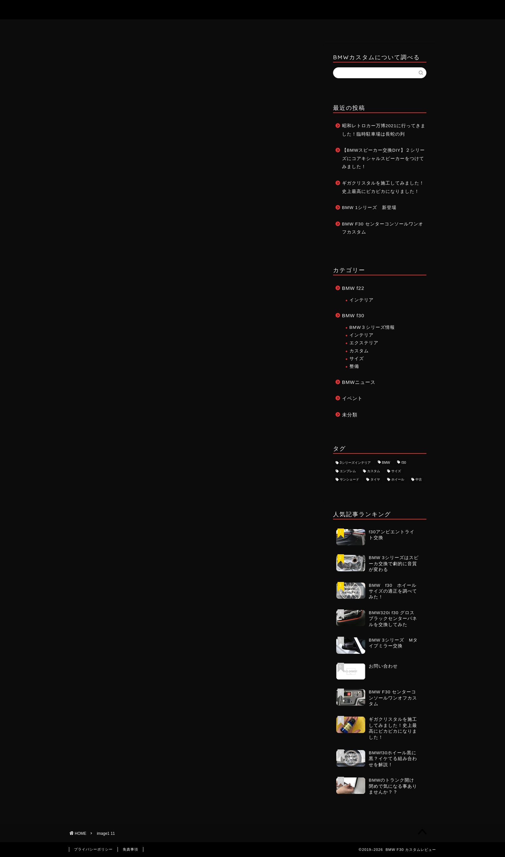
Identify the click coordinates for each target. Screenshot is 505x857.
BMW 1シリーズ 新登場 (369, 207)
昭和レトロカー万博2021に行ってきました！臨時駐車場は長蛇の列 (383, 130)
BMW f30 (353, 315)
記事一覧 (299, 27)
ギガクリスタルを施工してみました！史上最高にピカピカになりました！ (383, 187)
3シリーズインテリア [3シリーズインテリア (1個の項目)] (355, 462)
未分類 (349, 414)
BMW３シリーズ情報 (372, 327)
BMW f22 (353, 288)
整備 (354, 366)
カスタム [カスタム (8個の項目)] (373, 471)
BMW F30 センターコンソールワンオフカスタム (382, 228)
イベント (352, 398)
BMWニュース (359, 382)
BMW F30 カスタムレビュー (252, 9)
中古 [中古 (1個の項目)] (418, 479)
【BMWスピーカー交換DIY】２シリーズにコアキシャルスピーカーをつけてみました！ (383, 158)
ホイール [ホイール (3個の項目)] (397, 479)
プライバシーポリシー (93, 849)
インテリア (361, 300)
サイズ (356, 358)
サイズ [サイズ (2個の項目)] (396, 471)
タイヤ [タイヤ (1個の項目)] (375, 479)
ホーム (207, 27)
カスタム (359, 350)
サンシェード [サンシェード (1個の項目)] (349, 479)
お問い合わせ (253, 27)
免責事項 (130, 849)
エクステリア (363, 342)
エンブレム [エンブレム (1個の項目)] (348, 471)
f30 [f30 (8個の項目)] (403, 462)
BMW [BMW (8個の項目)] (386, 462)
